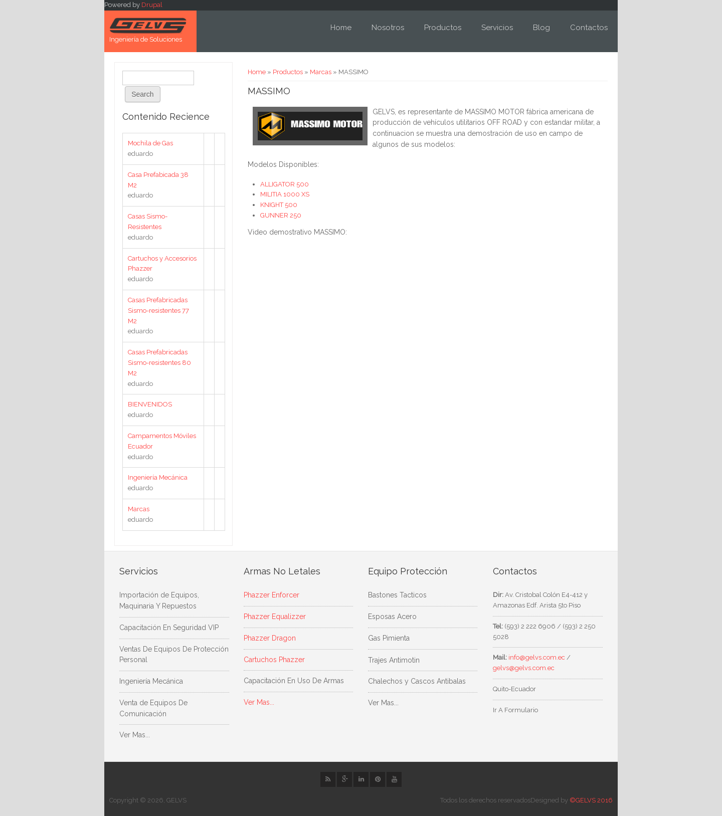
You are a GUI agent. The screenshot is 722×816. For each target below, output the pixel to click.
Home (340, 27)
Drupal (151, 5)
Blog (541, 27)
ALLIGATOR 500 (285, 184)
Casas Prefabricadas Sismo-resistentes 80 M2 (159, 362)
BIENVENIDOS (150, 404)
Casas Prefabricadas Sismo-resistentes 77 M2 (158, 310)
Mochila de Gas (150, 143)
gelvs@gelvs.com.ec (524, 668)
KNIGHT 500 (278, 205)
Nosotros (388, 27)
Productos (442, 27)
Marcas (320, 72)
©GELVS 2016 (591, 800)
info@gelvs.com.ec (536, 657)
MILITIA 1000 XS (284, 194)
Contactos (589, 27)
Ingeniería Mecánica (158, 477)
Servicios (497, 27)
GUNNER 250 (280, 215)
